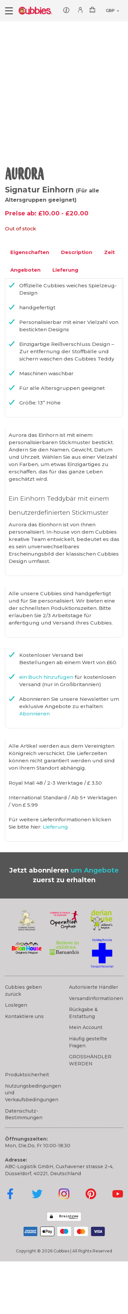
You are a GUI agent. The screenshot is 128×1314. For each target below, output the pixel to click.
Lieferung (55, 879)
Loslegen (16, 1058)
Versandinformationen (96, 1051)
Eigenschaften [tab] (29, 304)
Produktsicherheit (27, 1127)
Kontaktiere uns (24, 1069)
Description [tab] (76, 304)
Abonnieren (34, 766)
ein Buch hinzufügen (47, 729)
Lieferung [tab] (65, 322)
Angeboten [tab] (25, 322)
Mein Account (85, 1080)
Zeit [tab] (109, 304)
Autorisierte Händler (93, 1040)
